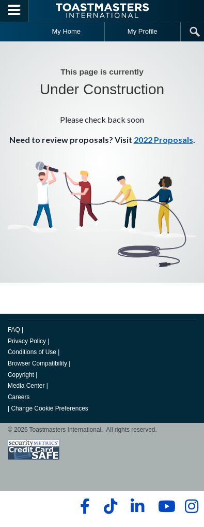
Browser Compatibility (37, 363)
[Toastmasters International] (102, 10)
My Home (66, 31)
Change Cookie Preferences (49, 408)
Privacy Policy (27, 341)
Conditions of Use (32, 352)
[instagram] (191, 506)
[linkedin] (137, 506)
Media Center (26, 385)
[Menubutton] (14, 11)
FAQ (14, 329)
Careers (18, 397)
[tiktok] (110, 506)
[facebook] (83, 506)
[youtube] (164, 506)
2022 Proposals (163, 139)
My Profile (143, 31)
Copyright (21, 374)
